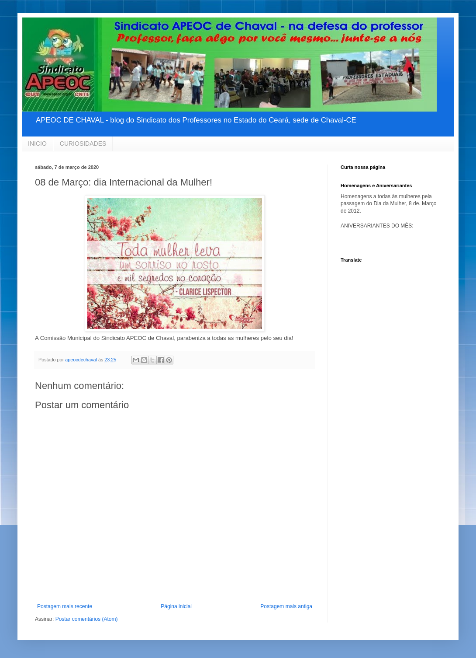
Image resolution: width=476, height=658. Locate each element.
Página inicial (176, 606)
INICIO (37, 143)
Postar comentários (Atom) (86, 619)
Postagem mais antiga (286, 606)
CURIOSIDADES (83, 143)
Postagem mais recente (64, 606)
